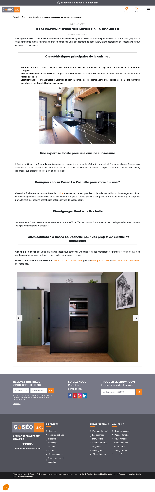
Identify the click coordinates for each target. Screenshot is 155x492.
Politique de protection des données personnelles (57, 487)
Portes (51, 450)
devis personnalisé (100, 260)
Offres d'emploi (99, 454)
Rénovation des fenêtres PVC (121, 445)
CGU (32, 487)
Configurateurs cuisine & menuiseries (120, 454)
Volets (51, 470)
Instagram (80, 395)
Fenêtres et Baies (56, 435)
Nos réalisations (81, 34)
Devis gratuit (98, 450)
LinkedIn (85, 395)
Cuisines (52, 431)
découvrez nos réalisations (126, 260)
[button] (5, 487)
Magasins (96, 446)
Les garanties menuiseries (98, 437)
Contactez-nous (99, 443)
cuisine (60, 193)
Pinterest (75, 395)
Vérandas (52, 466)
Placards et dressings (53, 441)
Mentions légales (20, 487)
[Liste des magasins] (21, 390)
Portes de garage (56, 474)
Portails (51, 446)
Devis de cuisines (122, 431)
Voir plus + (17, 404)
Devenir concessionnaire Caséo (99, 462)
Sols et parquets (55, 454)
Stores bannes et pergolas (56, 460)
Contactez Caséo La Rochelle (68, 260)
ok (51, 390)
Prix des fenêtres (122, 435)
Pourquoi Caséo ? (100, 431)
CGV (82, 487)
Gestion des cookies (95, 487)
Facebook (70, 395)
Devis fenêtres (120, 439)
